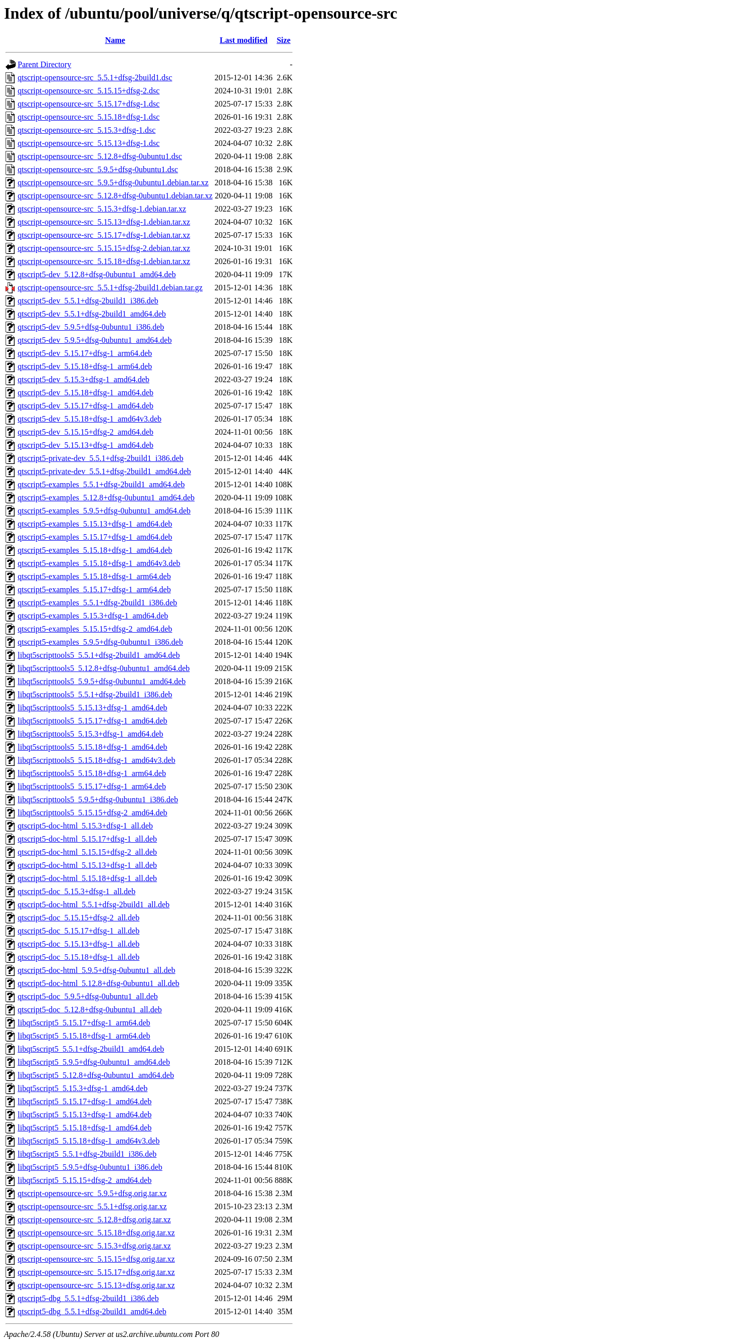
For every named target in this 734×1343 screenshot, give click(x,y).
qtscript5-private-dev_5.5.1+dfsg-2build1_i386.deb (101, 458)
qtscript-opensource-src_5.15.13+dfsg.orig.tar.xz (96, 1285)
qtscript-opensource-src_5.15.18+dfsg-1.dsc (88, 117)
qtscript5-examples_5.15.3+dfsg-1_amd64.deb (93, 615)
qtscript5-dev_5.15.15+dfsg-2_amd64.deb (85, 432)
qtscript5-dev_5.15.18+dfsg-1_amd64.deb (85, 392)
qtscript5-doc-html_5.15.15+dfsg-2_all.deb (87, 852)
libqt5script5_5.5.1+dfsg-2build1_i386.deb (87, 1154)
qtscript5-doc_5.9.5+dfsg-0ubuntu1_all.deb (88, 996)
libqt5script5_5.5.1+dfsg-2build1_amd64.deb (91, 1049)
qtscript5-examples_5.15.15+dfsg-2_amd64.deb (95, 629)
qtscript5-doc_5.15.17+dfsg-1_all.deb (78, 930)
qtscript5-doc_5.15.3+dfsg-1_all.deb (76, 891)
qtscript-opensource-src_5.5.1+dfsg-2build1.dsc (95, 77)
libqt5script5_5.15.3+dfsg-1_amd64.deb (82, 1088)
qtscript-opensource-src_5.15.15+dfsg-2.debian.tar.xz (104, 248)
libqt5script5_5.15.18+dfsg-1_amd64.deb (84, 1127)
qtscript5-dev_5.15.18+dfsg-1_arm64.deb (85, 366)
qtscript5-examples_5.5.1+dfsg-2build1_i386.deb (97, 602)
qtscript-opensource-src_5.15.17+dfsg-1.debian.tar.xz (104, 235)
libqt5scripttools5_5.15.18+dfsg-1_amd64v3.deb (97, 760)
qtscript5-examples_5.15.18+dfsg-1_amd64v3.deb (99, 563)
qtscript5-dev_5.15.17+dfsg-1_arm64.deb (85, 353)
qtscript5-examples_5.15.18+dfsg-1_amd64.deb (95, 550)
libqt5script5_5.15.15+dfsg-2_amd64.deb (84, 1180)
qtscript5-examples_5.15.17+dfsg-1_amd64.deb (95, 537)
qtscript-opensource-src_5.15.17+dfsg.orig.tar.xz (96, 1272)
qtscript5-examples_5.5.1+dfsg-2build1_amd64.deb (101, 484)
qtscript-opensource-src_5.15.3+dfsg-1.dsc (86, 130)
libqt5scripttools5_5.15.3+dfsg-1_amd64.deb (90, 734)
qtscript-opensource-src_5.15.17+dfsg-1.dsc (88, 103)
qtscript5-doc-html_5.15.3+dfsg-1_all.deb (85, 825)
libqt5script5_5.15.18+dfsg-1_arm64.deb (84, 1035)
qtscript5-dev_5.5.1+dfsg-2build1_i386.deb (88, 300)
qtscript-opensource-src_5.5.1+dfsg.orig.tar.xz (92, 1206)
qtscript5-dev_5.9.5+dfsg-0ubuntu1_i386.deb (91, 327)
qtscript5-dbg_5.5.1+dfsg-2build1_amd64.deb (92, 1311)
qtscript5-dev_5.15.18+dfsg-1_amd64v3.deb (89, 419)
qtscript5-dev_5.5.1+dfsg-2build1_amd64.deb (92, 313)
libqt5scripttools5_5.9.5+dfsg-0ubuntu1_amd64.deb (102, 681)
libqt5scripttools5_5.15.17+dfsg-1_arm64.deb (92, 786)
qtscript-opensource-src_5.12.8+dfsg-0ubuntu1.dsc (100, 156)
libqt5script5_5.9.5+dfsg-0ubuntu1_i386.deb (90, 1167)
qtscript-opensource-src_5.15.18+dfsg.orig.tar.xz (96, 1232)
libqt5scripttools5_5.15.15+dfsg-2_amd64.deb (92, 812)
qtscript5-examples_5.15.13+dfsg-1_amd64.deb (95, 524)
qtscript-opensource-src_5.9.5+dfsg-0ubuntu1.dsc (98, 169)
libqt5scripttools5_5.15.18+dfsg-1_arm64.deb (92, 773)
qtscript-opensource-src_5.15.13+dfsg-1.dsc (88, 143)
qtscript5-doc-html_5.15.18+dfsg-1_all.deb (87, 878)
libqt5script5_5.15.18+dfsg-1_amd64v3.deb (88, 1141)
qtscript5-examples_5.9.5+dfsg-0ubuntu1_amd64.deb (104, 510)
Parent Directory (44, 64)
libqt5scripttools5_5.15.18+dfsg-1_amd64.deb (92, 747)
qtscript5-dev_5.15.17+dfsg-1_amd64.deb (85, 405)
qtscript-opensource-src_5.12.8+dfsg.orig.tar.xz (94, 1219)
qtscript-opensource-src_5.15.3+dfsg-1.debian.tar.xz (102, 208)
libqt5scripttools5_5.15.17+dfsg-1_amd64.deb (92, 720)
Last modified (243, 40)
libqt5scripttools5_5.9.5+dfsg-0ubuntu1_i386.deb (98, 799)
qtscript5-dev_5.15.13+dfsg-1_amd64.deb (85, 445)
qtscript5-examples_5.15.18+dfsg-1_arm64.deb (94, 576)
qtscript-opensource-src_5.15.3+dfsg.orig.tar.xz (94, 1246)
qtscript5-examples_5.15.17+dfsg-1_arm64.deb (94, 589)
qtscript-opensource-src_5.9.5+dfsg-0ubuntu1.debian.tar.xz (113, 182)
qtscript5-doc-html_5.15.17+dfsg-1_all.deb (87, 839)
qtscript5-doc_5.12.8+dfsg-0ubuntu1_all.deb (90, 1009)
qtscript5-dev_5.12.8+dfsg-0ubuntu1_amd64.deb (97, 274)
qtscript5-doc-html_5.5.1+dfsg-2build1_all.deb (94, 904)
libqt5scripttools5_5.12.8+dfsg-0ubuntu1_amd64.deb (104, 668)
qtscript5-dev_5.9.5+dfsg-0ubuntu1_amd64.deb (95, 340)
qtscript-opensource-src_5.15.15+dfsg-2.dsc (88, 90)
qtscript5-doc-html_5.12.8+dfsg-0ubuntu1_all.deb (99, 983)
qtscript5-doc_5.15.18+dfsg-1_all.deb (78, 957)
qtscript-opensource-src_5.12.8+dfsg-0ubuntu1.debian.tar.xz (115, 195)
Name (115, 40)
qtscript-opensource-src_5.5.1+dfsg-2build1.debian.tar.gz (110, 287)
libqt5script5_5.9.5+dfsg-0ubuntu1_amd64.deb (94, 1062)
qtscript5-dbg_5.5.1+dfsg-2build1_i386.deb (88, 1298)
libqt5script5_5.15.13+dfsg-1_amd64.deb (84, 1114)
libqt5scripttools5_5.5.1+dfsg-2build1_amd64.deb (99, 655)
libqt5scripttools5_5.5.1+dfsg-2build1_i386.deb (95, 694)
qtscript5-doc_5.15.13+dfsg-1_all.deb (78, 944)
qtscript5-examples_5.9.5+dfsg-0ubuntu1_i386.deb (100, 642)
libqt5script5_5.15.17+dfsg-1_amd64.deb (84, 1101)
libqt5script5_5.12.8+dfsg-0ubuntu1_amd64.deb (96, 1075)
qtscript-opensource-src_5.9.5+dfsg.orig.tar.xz (92, 1193)
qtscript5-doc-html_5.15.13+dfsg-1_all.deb (87, 865)
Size (283, 40)
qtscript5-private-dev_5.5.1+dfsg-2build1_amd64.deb (104, 471)
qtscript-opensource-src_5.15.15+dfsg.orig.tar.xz (96, 1259)
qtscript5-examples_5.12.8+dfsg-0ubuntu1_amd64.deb (106, 497)
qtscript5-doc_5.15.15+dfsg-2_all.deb (78, 917)
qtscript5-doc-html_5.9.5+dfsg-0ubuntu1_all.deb (97, 970)
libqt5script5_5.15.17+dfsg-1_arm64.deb (84, 1022)
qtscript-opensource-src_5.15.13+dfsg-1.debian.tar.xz (104, 222)
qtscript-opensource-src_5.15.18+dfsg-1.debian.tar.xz (104, 261)
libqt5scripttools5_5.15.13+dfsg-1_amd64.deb (92, 707)
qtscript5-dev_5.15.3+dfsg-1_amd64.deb (83, 379)
